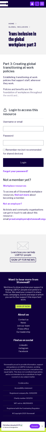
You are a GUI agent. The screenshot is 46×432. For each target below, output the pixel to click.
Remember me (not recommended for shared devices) (22, 151)
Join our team (23, 326)
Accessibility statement (23, 388)
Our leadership (23, 332)
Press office (23, 329)
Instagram (23, 348)
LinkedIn (23, 345)
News (23, 323)
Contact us (23, 319)
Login (23, 162)
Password (8, 135)
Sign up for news (23, 259)
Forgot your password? (15, 171)
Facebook (23, 351)
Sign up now (23, 306)
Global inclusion (18, 27)
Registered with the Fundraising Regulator (23, 408)
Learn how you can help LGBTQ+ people (23, 253)
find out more (21, 195)
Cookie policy (23, 383)
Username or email (12, 121)
